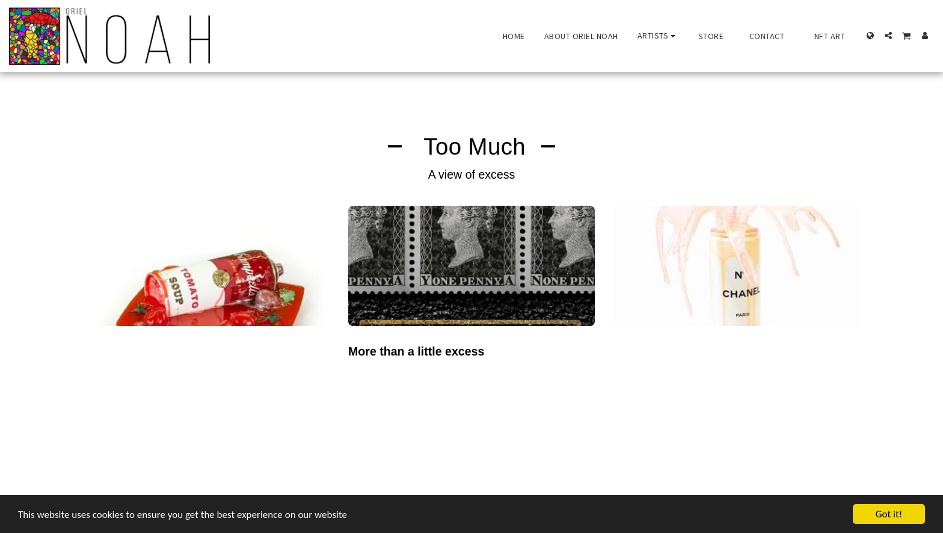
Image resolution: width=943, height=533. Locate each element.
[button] (658, 36)
